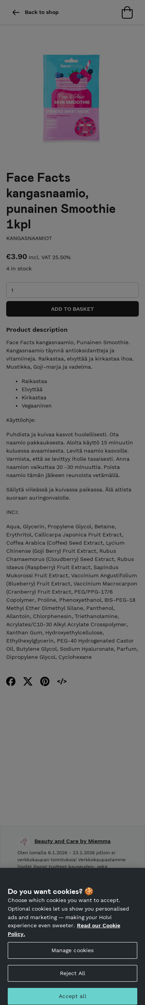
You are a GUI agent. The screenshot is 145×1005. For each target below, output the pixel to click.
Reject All (72, 976)
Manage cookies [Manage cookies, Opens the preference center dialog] (72, 953)
